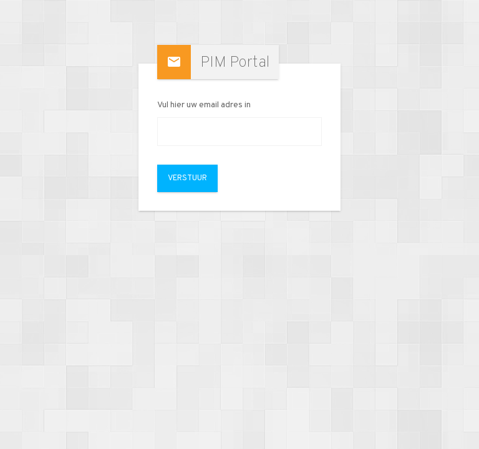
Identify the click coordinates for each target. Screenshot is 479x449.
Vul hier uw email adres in (204, 105)
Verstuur (187, 178)
